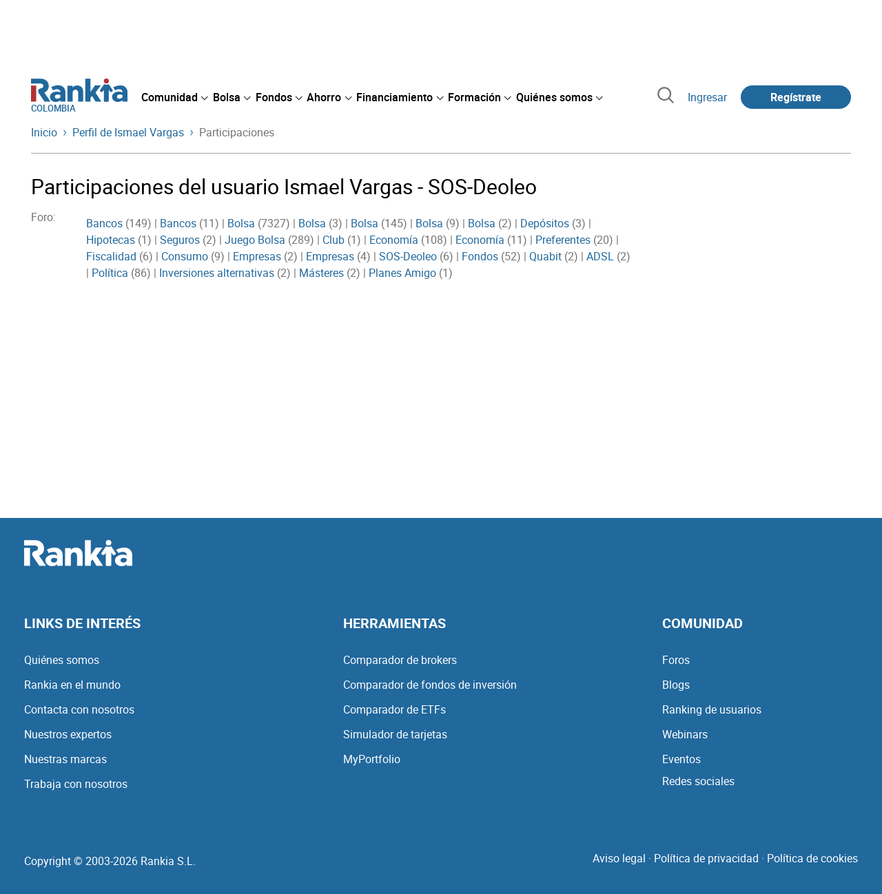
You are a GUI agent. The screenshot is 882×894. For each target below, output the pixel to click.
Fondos (480, 256)
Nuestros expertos (68, 734)
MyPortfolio (371, 759)
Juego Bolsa (255, 239)
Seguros (180, 239)
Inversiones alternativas (216, 272)
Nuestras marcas (65, 759)
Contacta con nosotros (79, 709)
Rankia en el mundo (72, 684)
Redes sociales (698, 781)
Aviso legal (619, 858)
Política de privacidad (706, 858)
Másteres (321, 272)
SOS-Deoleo (408, 256)
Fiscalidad (111, 256)
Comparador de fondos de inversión (430, 684)
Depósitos (544, 223)
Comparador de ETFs (394, 709)
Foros (676, 659)
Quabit (545, 256)
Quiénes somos (61, 659)
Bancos (104, 223)
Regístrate (795, 97)
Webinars (685, 734)
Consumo (184, 256)
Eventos (681, 759)
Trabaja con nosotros (75, 783)
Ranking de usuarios (711, 709)
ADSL (600, 256)
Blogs (676, 684)
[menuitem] (174, 97)
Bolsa (241, 223)
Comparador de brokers (400, 659)
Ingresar (707, 97)
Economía (393, 239)
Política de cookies (812, 858)
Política (110, 272)
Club (333, 239)
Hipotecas (110, 239)
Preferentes (563, 239)
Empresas (257, 256)
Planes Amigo (402, 272)
